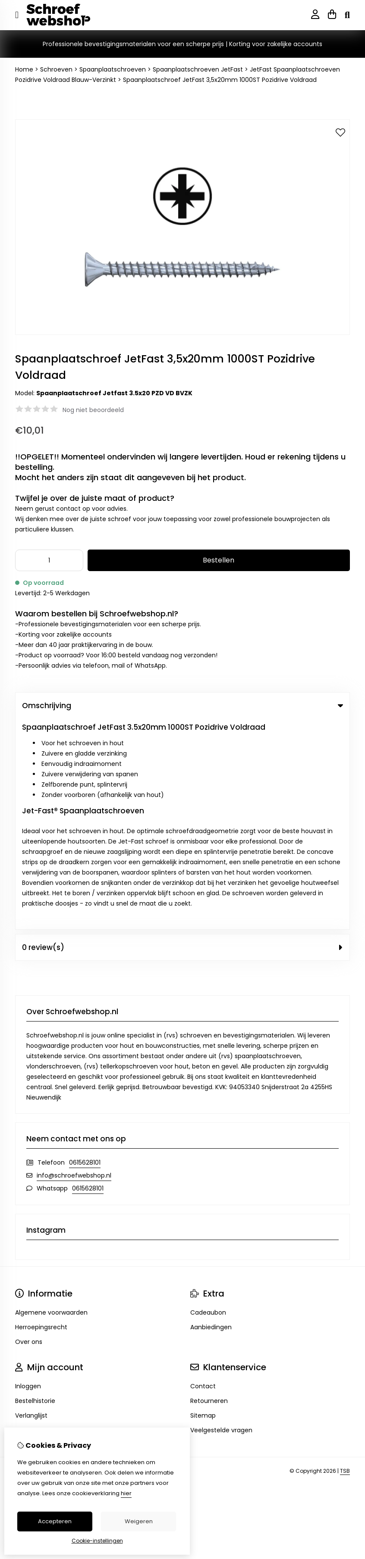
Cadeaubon (208, 1101)
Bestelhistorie (35, 1190)
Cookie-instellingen (97, 1540)
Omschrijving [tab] (182, 705)
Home (24, 69)
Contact (203, 1175)
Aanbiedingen (211, 1116)
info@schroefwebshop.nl (74, 964)
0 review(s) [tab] (182, 736)
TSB (345, 1260)
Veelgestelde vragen (221, 1219)
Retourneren (209, 1190)
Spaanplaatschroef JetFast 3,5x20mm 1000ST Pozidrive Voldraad (220, 79)
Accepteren (55, 1521)
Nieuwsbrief (32, 1219)
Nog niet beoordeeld (93, 410)
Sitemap (203, 1204)
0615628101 (85, 951)
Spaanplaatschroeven (112, 69)
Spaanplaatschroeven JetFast (198, 69)
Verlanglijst (31, 1204)
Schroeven (56, 69)
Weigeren (139, 1521)
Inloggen (28, 1175)
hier (126, 1493)
